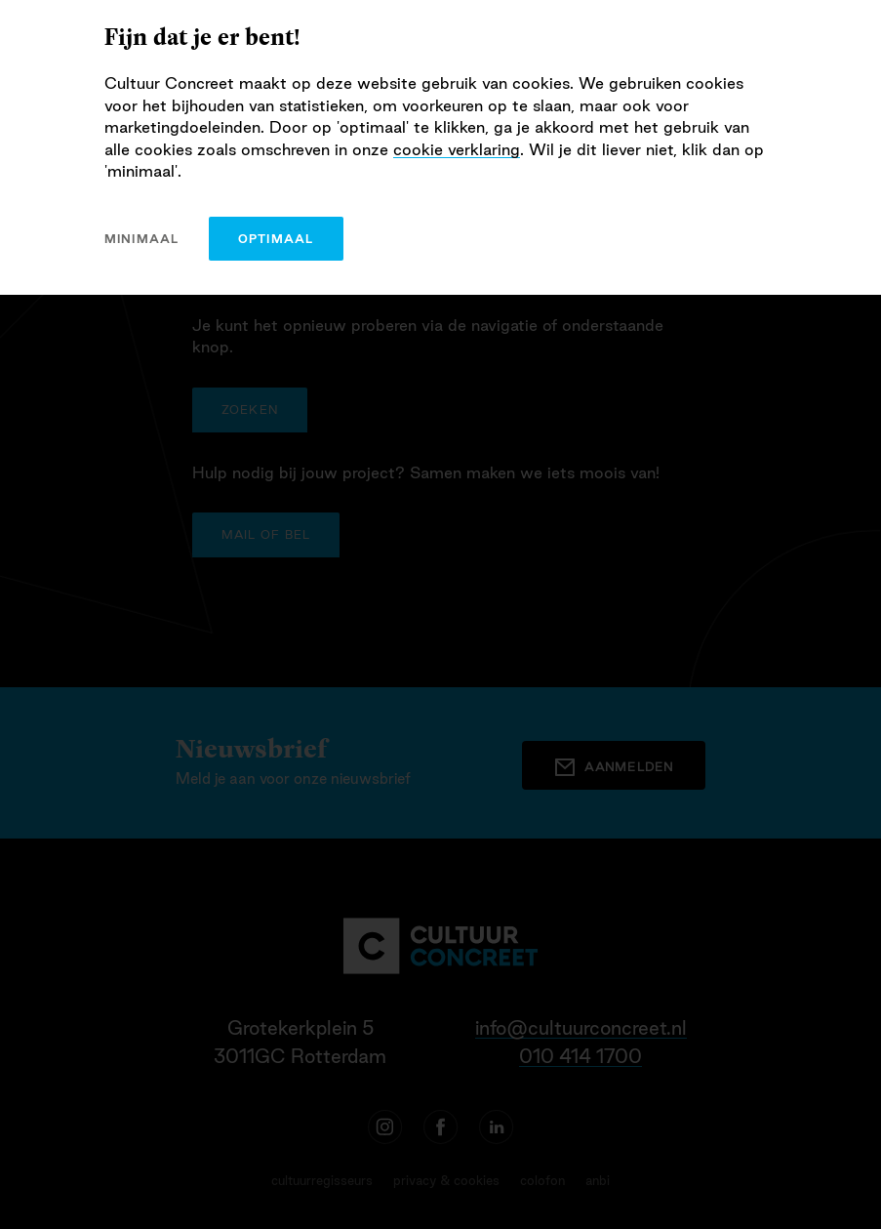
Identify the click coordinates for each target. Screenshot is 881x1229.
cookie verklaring (456, 149)
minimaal (142, 238)
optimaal (276, 238)
